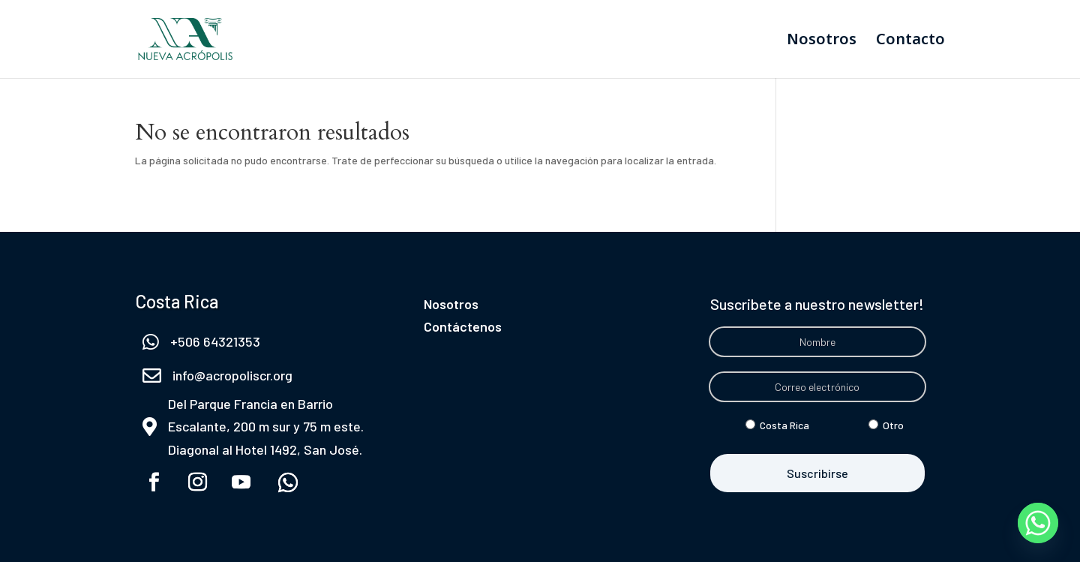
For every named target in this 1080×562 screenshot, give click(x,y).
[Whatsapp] (1038, 523)
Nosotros (821, 41)
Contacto (910, 41)
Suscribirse (817, 473)
